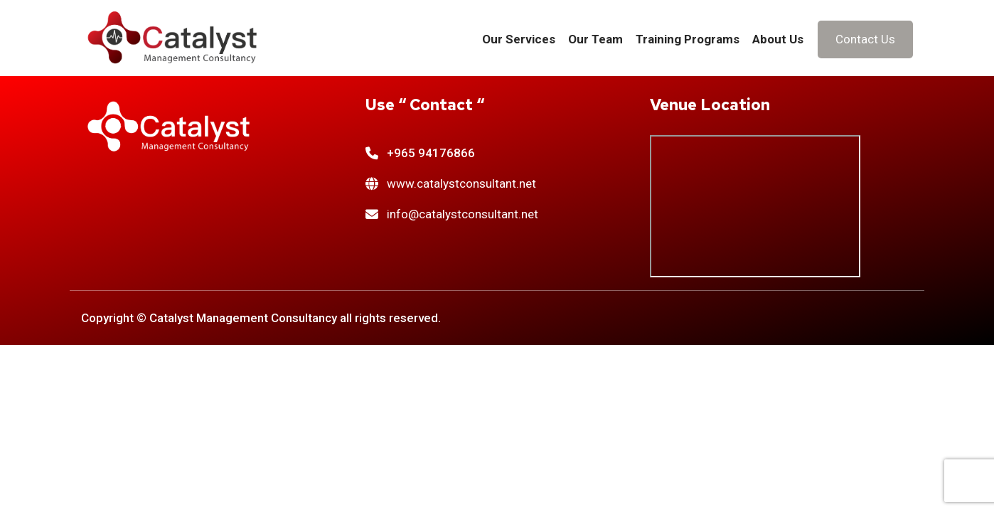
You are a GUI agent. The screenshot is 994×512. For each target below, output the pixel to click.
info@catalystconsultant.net (462, 214)
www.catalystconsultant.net (461, 183)
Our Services (518, 39)
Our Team (595, 39)
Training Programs (687, 39)
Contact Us (865, 39)
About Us (777, 39)
